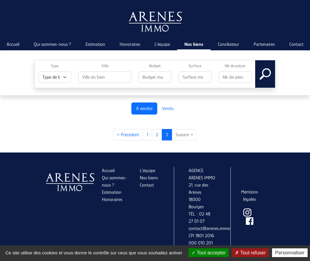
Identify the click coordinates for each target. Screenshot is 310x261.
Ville (105, 65)
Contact (147, 185)
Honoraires (130, 44)
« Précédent (128, 134)
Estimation (95, 44)
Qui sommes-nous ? (52, 44)
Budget (155, 65)
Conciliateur (228, 44)
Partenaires (264, 44)
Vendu (168, 108)
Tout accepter (209, 252)
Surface (195, 65)
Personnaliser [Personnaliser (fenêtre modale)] (290, 252)
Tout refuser (250, 252)
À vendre (144, 108)
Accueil (108, 170)
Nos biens (193, 44)
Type (54, 65)
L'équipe (162, 44)
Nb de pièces (235, 65)
